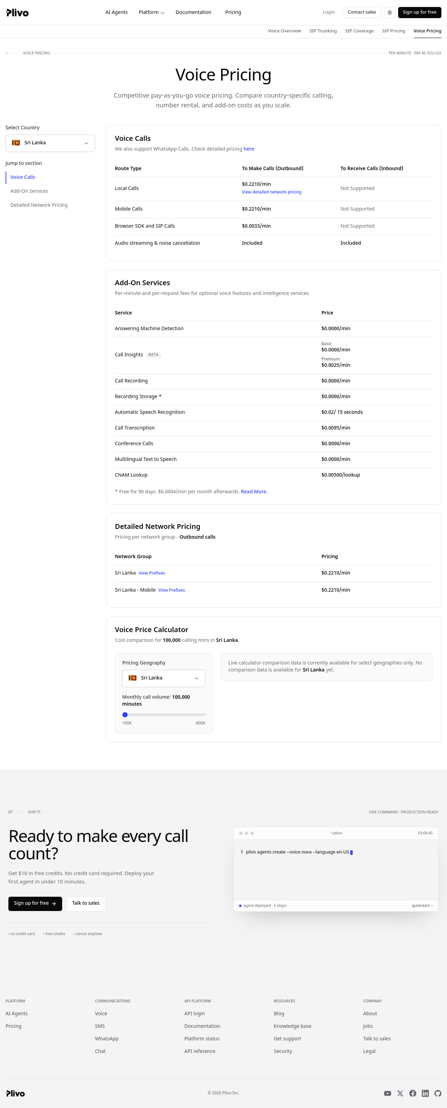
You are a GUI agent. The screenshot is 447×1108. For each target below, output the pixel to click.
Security (283, 1051)
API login (194, 1014)
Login (329, 12)
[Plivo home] (17, 12)
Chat (100, 1051)
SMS (100, 1026)
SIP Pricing (393, 31)
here (248, 149)
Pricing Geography (144, 663)
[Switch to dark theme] (389, 12)
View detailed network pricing (272, 192)
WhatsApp (106, 1039)
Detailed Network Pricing (39, 205)
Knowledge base (293, 1026)
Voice (101, 1014)
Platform (151, 12)
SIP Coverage (359, 31)
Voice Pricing (427, 31)
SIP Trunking (323, 31)
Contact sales (362, 12)
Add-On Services (29, 191)
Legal (369, 1051)
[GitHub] (437, 1093)
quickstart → (422, 905)
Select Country (22, 128)
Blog (279, 1014)
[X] (400, 1093)
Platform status (202, 1039)
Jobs (368, 1026)
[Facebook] (412, 1093)
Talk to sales (86, 904)
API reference (199, 1051)
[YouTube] (387, 1093)
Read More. (254, 492)
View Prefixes (152, 573)
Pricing (233, 12)
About (370, 1014)
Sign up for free (420, 12)
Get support (287, 1039)
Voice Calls (22, 177)
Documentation (193, 12)
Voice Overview (284, 31)
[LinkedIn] (425, 1093)
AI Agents (116, 12)
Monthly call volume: (156, 701)
